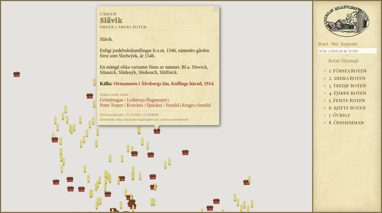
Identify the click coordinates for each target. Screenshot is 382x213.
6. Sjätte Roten (347, 107)
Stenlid (203, 105)
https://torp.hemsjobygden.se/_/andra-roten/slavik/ (152, 119)
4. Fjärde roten (347, 93)
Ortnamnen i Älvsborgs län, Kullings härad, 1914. (164, 83)
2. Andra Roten (347, 78)
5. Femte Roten (347, 100)
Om (334, 44)
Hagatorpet (156, 99)
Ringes (187, 105)
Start (323, 44)
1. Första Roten (348, 70)
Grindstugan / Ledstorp (122, 99)
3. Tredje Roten (347, 85)
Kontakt (349, 44)
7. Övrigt (339, 115)
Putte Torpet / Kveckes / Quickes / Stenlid (139, 105)
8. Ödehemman (346, 122)
